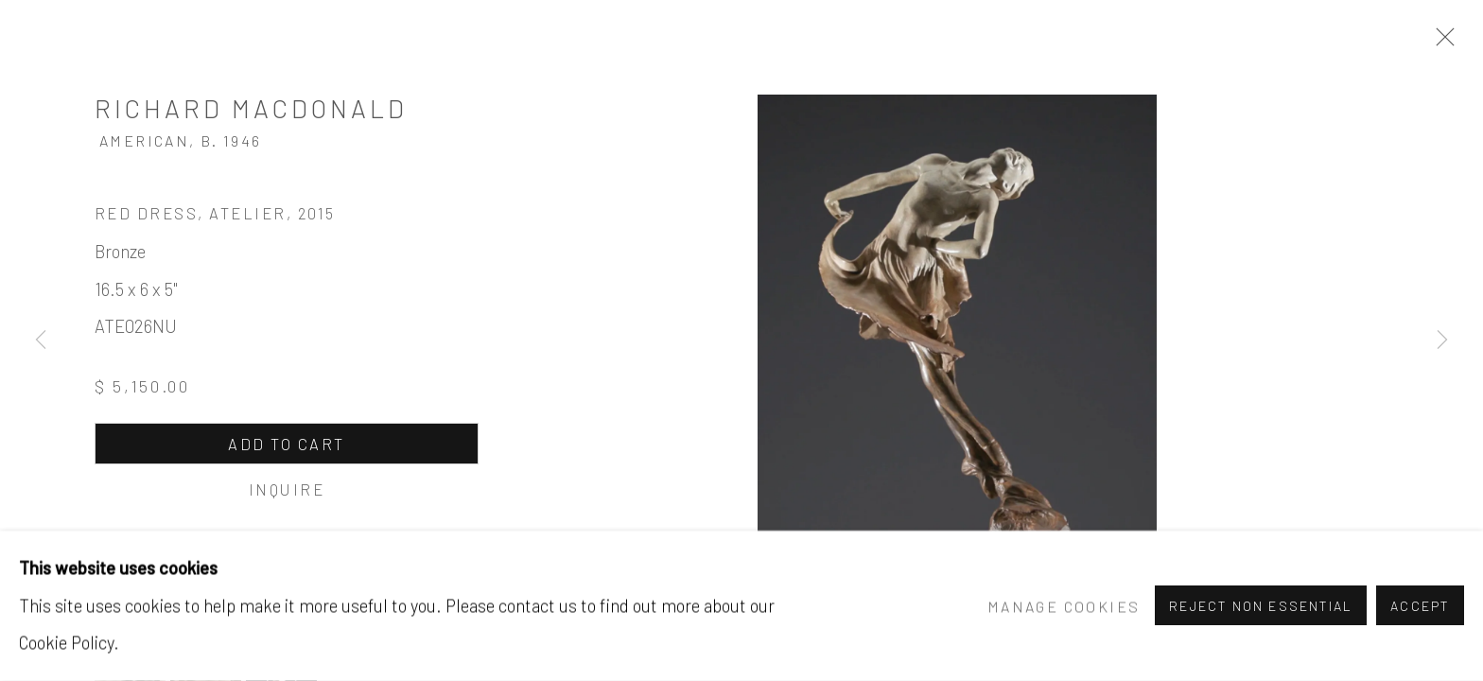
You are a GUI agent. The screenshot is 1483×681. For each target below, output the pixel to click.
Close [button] (1440, 42)
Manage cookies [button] (1063, 606)
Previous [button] (40, 340)
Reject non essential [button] (1260, 607)
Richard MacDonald (251, 108)
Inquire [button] (286, 489)
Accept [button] (1420, 607)
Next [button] (1442, 340)
